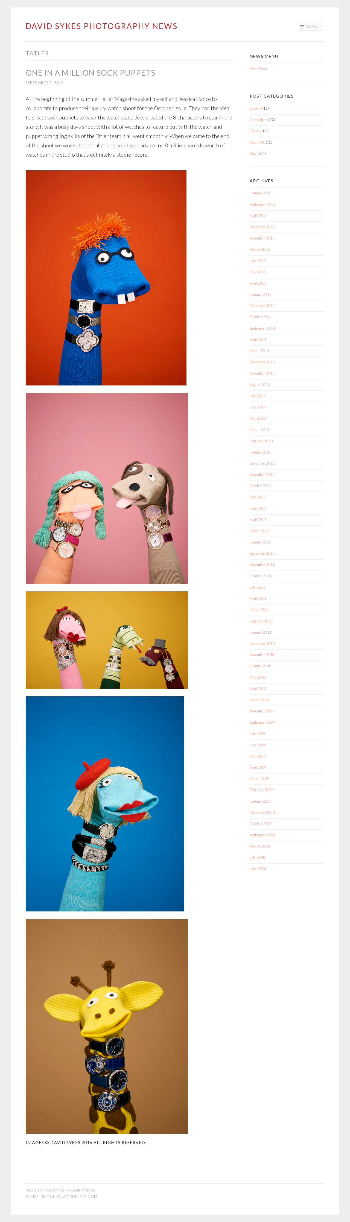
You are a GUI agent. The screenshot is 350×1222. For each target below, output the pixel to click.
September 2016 (262, 204)
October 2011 (261, 576)
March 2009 (259, 778)
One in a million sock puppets (90, 72)
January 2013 (261, 452)
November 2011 (262, 565)
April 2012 (258, 520)
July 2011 (257, 587)
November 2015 (262, 238)
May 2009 (258, 756)
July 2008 (257, 857)
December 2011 (262, 553)
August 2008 (260, 846)
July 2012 (257, 497)
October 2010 (261, 666)
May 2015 (258, 272)
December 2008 (262, 812)
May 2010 (258, 677)
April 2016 (258, 216)
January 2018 (261, 193)
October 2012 (261, 486)
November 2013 (262, 373)
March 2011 (259, 609)
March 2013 (259, 429)
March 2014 (259, 351)
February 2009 (261, 790)
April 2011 (258, 598)
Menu (314, 26)
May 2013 (258, 418)
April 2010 (258, 688)
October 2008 (261, 824)
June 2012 (258, 508)
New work (257, 142)
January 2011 (261, 632)
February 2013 (261, 441)
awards (255, 108)
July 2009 (257, 733)
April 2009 (258, 767)
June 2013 (258, 407)
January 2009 (261, 801)
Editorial (256, 131)
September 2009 (262, 722)
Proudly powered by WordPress (60, 1190)
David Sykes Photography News (102, 26)
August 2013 (260, 384)
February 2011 (261, 621)
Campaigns (258, 120)
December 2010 (262, 643)
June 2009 (258, 745)
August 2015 (260, 249)
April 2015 (258, 283)
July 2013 (257, 396)
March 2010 (259, 700)
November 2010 (262, 655)
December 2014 (262, 305)
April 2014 (258, 339)
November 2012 (262, 474)
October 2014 (261, 317)
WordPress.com (80, 1196)
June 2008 (258, 869)
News (254, 153)
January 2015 (261, 294)
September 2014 (262, 328)
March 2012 (259, 531)
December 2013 (262, 362)
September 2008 (262, 835)
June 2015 (258, 261)
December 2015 (262, 227)
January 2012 (261, 542)
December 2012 (262, 463)
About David (259, 68)
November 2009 (262, 711)
